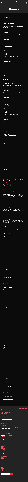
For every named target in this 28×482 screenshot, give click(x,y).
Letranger (3, 461)
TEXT (2, 410)
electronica (3, 457)
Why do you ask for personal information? (9, 182)
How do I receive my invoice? (8, 215)
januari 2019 (3, 447)
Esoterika (2, 458)
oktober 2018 (3, 449)
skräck (2, 468)
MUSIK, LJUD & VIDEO (5, 412)
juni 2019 (2, 446)
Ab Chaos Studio (14, 1)
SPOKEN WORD (4, 413)
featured (2, 459)
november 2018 (3, 448)
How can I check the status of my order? (9, 199)
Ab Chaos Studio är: (5, 408)
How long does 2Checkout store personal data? (10, 191)
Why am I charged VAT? (7, 207)
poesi (2, 467)
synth (2, 469)
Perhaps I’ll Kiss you (4, 423)
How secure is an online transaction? (9, 175)
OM (2, 409)
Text (2, 470)
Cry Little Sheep (4, 425)
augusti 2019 (3, 445)
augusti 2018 (3, 450)
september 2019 (4, 444)
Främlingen (3, 460)
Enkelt (2, 421)
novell (2, 466)
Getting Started (5, 283)
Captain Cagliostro (4, 456)
